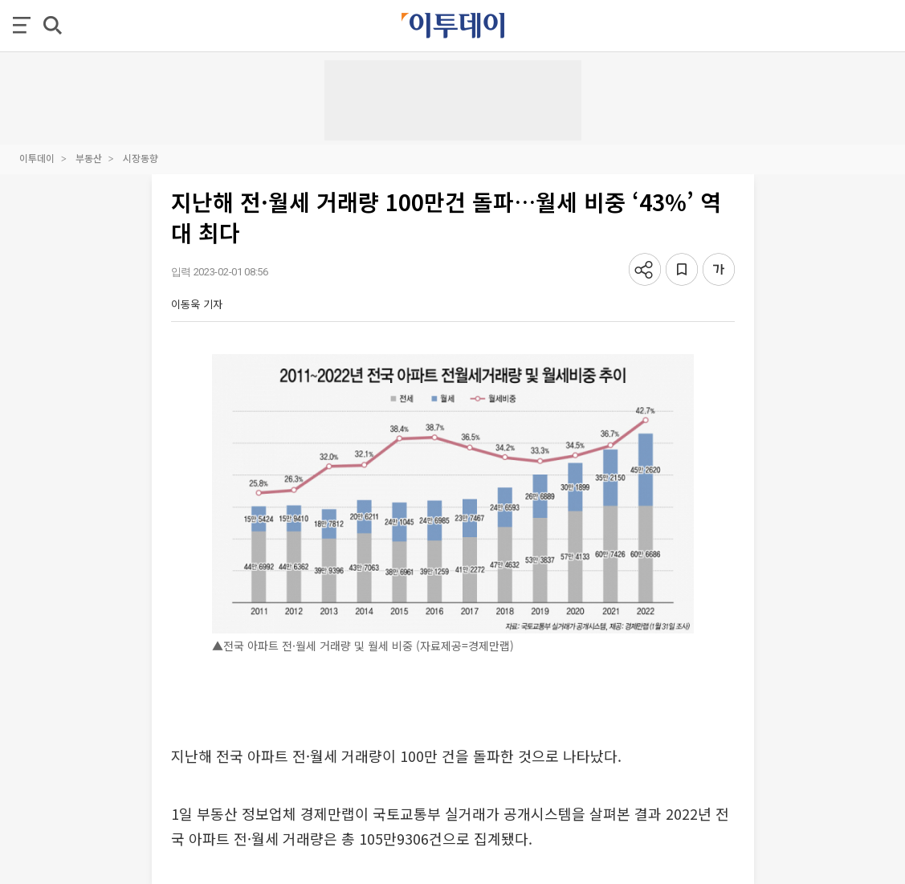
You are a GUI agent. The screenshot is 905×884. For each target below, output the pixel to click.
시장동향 (140, 158)
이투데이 (37, 158)
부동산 (88, 158)
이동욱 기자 (196, 304)
